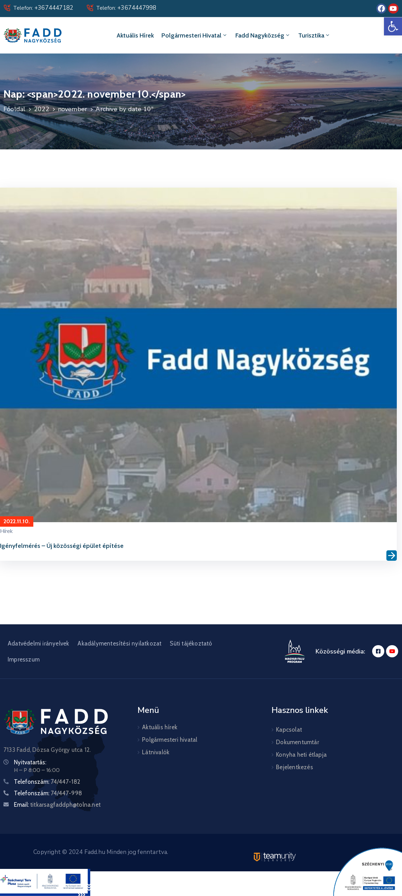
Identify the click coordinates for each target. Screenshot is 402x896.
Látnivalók (155, 752)
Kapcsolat (289, 729)
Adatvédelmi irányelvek (38, 643)
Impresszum (24, 659)
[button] (393, 26)
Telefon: (43, 8)
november (72, 109)
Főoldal (14, 109)
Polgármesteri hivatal (194, 35)
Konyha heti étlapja (301, 754)
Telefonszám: (47, 781)
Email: (57, 804)
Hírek (6, 531)
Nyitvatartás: (30, 762)
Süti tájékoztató (191, 643)
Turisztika (314, 35)
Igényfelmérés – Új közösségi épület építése (62, 546)
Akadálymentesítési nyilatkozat (119, 643)
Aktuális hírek (135, 35)
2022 (42, 109)
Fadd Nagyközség (263, 35)
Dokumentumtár (297, 742)
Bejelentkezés (294, 767)
